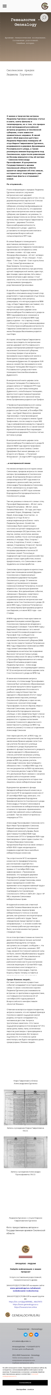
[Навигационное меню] (5, 6)
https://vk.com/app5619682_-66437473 (25, 1302)
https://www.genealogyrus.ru (25, 1304)
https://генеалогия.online (25, 1307)
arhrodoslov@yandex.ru (21, 1341)
